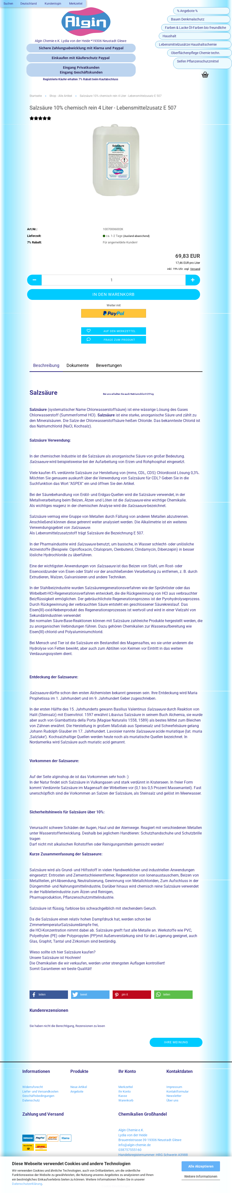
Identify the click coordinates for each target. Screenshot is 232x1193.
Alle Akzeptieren (201, 1166)
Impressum (174, 1087)
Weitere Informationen (200, 1176)
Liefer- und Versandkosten (40, 1091)
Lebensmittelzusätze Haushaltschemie (188, 44)
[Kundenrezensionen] (40, 121)
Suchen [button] (8, 3)
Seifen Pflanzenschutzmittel (198, 61)
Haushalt (169, 36)
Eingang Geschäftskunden (81, 72)
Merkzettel (75, 3)
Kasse (122, 1096)
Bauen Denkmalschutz (187, 19)
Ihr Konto (124, 1091)
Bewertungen (109, 365)
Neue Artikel (78, 1087)
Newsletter (173, 1096)
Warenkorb (125, 1100)
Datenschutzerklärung (27, 1184)
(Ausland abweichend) (136, 236)
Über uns (172, 1100)
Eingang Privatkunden (81, 67)
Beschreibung (46, 365)
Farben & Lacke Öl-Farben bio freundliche (195, 28)
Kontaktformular (177, 1091)
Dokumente (78, 365)
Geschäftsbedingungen (38, 1096)
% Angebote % (187, 11)
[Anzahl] (114, 280)
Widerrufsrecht (32, 1087)
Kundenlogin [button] (52, 3)
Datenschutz (31, 1100)
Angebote (76, 1091)
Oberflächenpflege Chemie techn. (195, 53)
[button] (28, 3)
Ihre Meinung (176, 1042)
